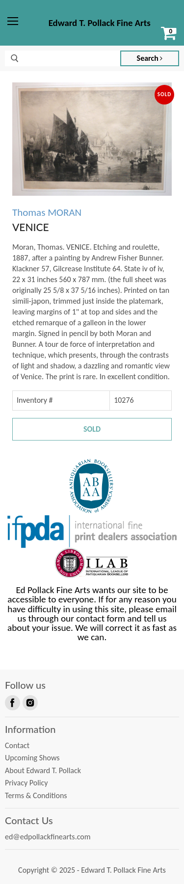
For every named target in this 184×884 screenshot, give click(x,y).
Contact (17, 745)
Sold (92, 429)
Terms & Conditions (36, 795)
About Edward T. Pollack (43, 770)
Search (150, 58)
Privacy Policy (26, 782)
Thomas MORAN (46, 212)
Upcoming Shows (32, 757)
